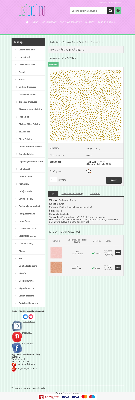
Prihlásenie (103, 2)
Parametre (95, 193)
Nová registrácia (115, 2)
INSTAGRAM (23, 321)
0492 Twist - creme (77, 267)
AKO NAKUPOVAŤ (48, 22)
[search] (110, 10)
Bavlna (58, 42)
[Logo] (32, 11)
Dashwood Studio (70, 42)
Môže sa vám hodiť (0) (72, 193)
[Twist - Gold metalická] (85, 68)
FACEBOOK (22, 343)
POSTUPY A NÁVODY (107, 22)
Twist (81, 42)
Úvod (52, 42)
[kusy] (53, 179)
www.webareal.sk (38, 387)
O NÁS (35, 22)
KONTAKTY (89, 22)
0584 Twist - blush (77, 252)
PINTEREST (23, 333)
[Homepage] (27, 22)
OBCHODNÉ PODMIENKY (71, 22)
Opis (53, 193)
